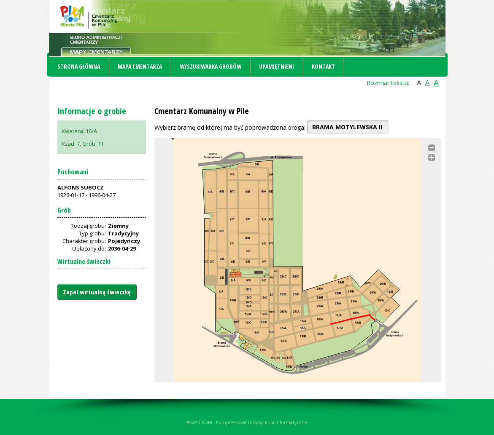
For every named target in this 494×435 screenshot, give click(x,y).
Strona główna (78, 66)
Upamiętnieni (276, 66)
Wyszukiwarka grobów (210, 66)
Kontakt (323, 66)
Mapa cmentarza (140, 66)
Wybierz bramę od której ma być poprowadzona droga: (229, 127)
